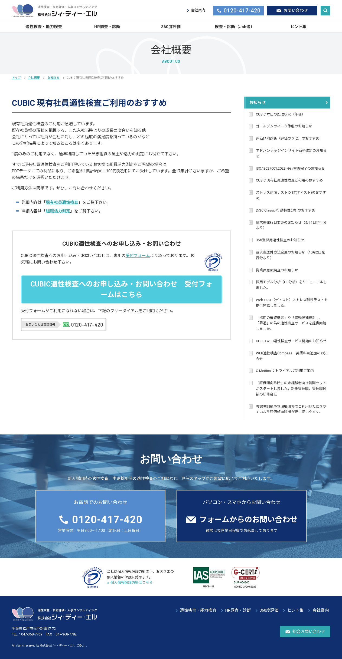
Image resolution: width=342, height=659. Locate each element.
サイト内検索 (325, 10)
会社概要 (34, 78)
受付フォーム (138, 255)
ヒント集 (298, 26)
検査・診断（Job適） (235, 26)
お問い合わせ (292, 10)
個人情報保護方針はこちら (131, 583)
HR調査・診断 (107, 26)
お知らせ (54, 78)
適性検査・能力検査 (43, 26)
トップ (16, 78)
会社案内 (198, 10)
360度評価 (171, 26)
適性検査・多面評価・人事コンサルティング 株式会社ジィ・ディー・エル (54, 10)
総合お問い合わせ (305, 631)
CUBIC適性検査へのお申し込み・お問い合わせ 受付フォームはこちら (121, 289)
